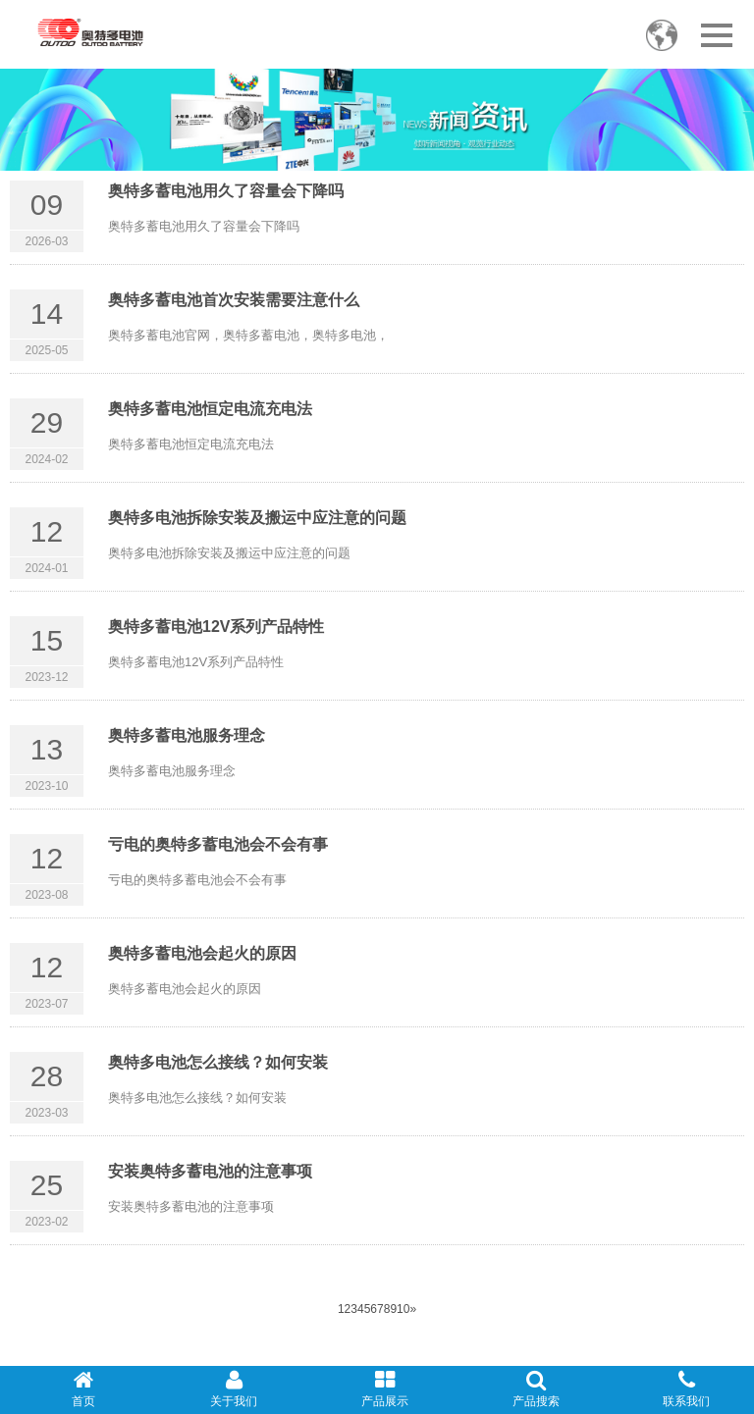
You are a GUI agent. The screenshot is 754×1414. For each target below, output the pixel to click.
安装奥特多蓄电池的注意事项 (210, 1171)
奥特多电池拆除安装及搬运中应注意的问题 (257, 517)
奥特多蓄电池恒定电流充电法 (210, 408)
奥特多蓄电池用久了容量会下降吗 (226, 191)
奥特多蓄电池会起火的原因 (202, 953)
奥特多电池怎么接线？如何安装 (218, 1062)
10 (403, 1309)
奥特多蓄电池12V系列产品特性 (216, 626)
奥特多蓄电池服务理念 (186, 735)
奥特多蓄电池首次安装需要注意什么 (233, 299)
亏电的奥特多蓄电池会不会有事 (218, 844)
